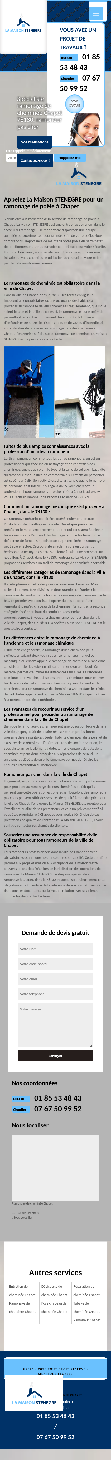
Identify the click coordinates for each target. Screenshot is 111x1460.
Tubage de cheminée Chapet (86, 1307)
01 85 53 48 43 (57, 1098)
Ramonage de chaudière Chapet (22, 1307)
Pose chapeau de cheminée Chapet (54, 1307)
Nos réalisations (35, 141)
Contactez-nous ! (35, 160)
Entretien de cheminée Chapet (22, 1290)
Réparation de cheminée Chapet (86, 1290)
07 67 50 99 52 (57, 1108)
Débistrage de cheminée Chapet (54, 1290)
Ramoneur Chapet (86, 1320)
